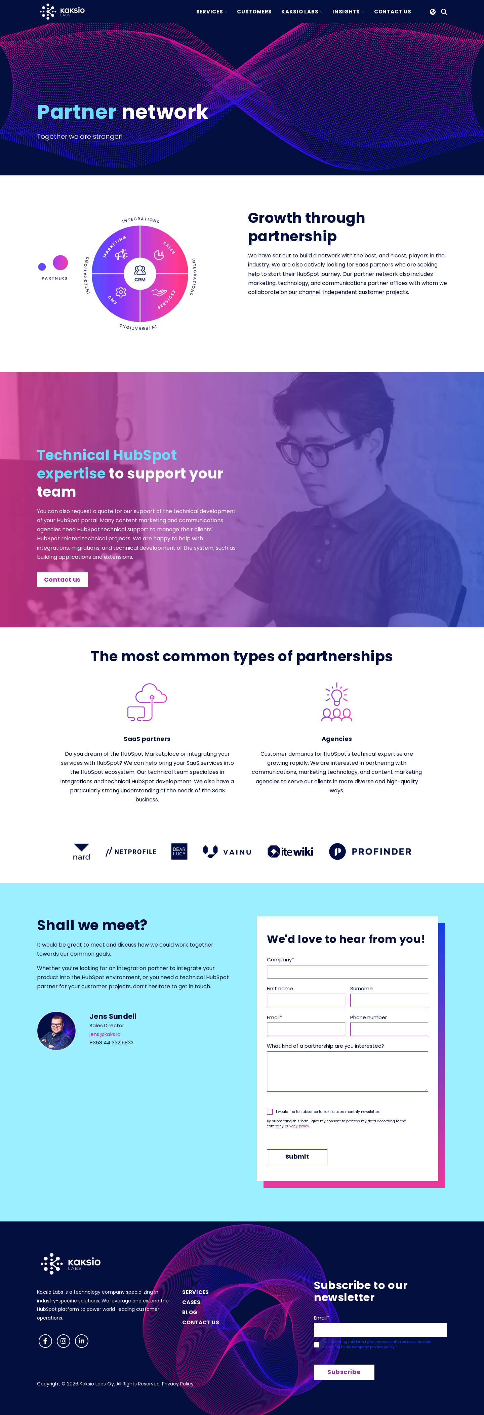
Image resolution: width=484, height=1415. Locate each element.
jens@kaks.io (105, 1034)
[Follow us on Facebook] (45, 1341)
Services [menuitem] (195, 1292)
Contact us (62, 579)
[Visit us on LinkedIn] (81, 1341)
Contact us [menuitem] (200, 1322)
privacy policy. (297, 1126)
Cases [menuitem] (191, 1302)
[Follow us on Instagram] (63, 1341)
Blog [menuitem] (190, 1312)
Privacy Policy (178, 1383)
